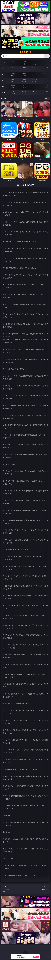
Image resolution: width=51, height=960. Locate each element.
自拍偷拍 (24, 67)
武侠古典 (45, 85)
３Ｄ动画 (45, 67)
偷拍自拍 (24, 73)
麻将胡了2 (12, 64)
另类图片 (45, 82)
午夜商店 (13, 91)
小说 (3, 86)
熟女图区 (34, 82)
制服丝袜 (13, 76)
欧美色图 (34, 79)
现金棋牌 (34, 64)
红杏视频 (45, 91)
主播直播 (34, 70)
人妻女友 (34, 85)
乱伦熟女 (34, 76)
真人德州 (24, 61)
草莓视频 (24, 91)
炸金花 (23, 64)
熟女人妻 (13, 70)
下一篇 (44, 888)
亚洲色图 (24, 79)
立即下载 (36, 956)
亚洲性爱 (13, 73)
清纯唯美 (24, 82)
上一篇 (7, 889)
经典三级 (24, 76)
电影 (3, 74)
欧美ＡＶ (34, 67)
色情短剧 (13, 93)
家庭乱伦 (24, 85)
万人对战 (34, 61)
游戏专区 (45, 61)
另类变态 (45, 76)
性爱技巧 (45, 87)
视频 (3, 68)
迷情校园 (13, 87)
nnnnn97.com (25, 52)
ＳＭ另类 (45, 70)
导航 (3, 92)
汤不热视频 (34, 91)
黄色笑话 (34, 87)
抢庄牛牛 (45, 64)
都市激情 (13, 85)
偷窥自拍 (13, 79)
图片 (3, 80)
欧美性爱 (45, 73)
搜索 (47, 56)
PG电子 (12, 61)
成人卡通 (34, 73)
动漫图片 (45, 79)
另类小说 (24, 87)
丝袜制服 (24, 70)
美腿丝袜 (13, 82)
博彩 (3, 62)
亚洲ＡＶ (13, 67)
